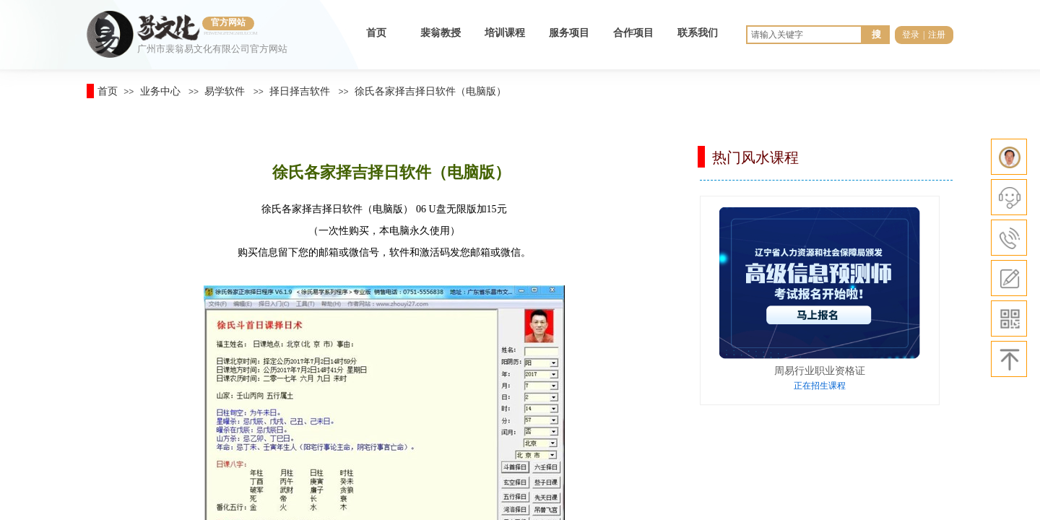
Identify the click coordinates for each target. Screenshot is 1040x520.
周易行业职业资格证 (819, 370)
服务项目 (569, 32)
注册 (936, 35)
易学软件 (224, 91)
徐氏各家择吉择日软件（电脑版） (430, 91)
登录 (910, 35)
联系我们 (697, 32)
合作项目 (633, 32)
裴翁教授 (440, 32)
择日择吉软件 (299, 91)
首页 (376, 32)
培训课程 (505, 32)
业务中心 (160, 91)
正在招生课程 (820, 386)
